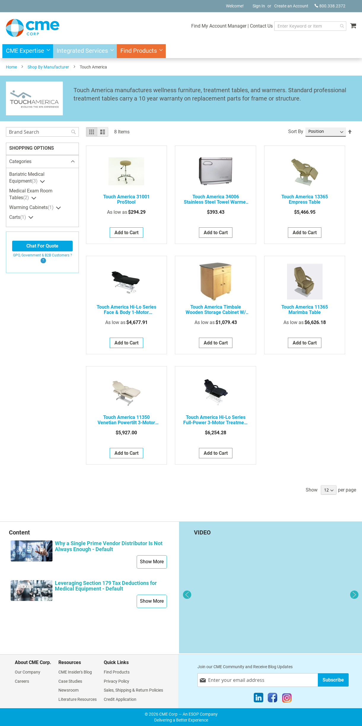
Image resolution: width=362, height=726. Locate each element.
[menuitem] (26, 51)
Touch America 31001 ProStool (126, 199)
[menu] (181, 51)
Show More (152, 561)
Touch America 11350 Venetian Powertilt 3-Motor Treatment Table (126, 420)
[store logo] (32, 28)
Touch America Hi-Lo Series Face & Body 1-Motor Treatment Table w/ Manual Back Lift (126, 309)
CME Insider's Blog (75, 672)
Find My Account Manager (207, 26)
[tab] (42, 161)
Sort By (295, 131)
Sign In (259, 6)
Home (11, 67)
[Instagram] (287, 699)
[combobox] (304, 26)
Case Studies (70, 681)
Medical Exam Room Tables (30, 194)
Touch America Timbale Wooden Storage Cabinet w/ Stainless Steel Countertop (216, 309)
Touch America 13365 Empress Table (304, 199)
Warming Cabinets (32, 207)
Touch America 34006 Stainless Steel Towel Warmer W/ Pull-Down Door (216, 199)
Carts (18, 217)
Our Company (27, 672)
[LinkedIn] (258, 699)
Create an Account (291, 6)
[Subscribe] (333, 680)
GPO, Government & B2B (42, 255)
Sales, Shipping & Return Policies (133, 690)
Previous (187, 595)
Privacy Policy (116, 681)
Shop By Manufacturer (48, 67)
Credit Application (120, 699)
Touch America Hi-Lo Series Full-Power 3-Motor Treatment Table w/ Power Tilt (215, 420)
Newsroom (68, 690)
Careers (22, 681)
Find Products (117, 672)
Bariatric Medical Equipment (26, 177)
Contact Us (249, 26)
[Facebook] (272, 699)
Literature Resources (77, 699)
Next (354, 595)
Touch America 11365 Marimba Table (304, 309)
